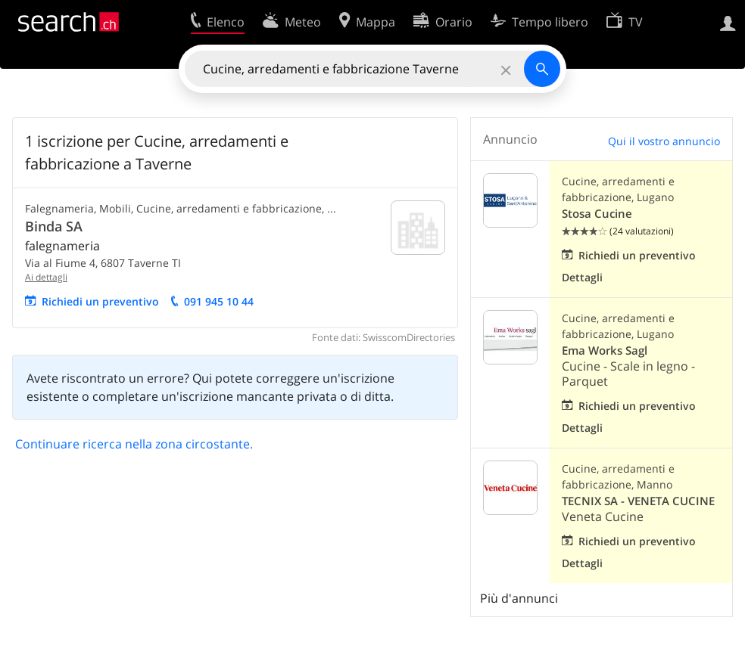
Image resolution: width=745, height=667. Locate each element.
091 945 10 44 (219, 301)
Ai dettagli (46, 277)
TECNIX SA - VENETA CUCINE (638, 501)
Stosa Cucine (597, 214)
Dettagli (582, 277)
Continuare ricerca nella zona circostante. (134, 444)
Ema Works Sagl (604, 350)
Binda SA (54, 226)
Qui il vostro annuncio (664, 141)
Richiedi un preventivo (100, 301)
